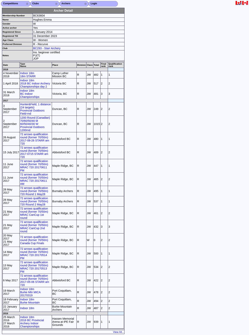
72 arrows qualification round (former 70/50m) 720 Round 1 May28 (34, 191)
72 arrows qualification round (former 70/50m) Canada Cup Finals (34, 240)
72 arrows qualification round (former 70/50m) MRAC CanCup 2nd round (34, 226)
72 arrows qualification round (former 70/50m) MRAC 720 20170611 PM (34, 166)
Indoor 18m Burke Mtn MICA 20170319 (30, 292)
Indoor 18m (27, 308)
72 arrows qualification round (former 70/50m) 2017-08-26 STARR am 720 (34, 139)
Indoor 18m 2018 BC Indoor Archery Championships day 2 (35, 83)
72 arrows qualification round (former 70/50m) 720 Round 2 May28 (34, 201)
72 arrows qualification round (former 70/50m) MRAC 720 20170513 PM (34, 267)
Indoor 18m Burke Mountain (30, 301)
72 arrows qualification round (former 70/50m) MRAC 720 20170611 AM (34, 179)
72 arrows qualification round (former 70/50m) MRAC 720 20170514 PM (34, 253)
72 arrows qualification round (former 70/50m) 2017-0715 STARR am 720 (34, 152)
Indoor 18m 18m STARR (28, 75)
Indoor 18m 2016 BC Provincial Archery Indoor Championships (32, 322)
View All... (118, 332)
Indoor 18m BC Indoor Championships (29, 93)
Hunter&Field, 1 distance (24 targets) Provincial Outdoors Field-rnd (35, 109)
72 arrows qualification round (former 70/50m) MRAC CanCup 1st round (34, 213)
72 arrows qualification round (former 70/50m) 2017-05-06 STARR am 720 (34, 280)
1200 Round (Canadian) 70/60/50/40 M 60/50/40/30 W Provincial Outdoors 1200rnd (35, 124)
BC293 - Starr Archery (46, 48)
